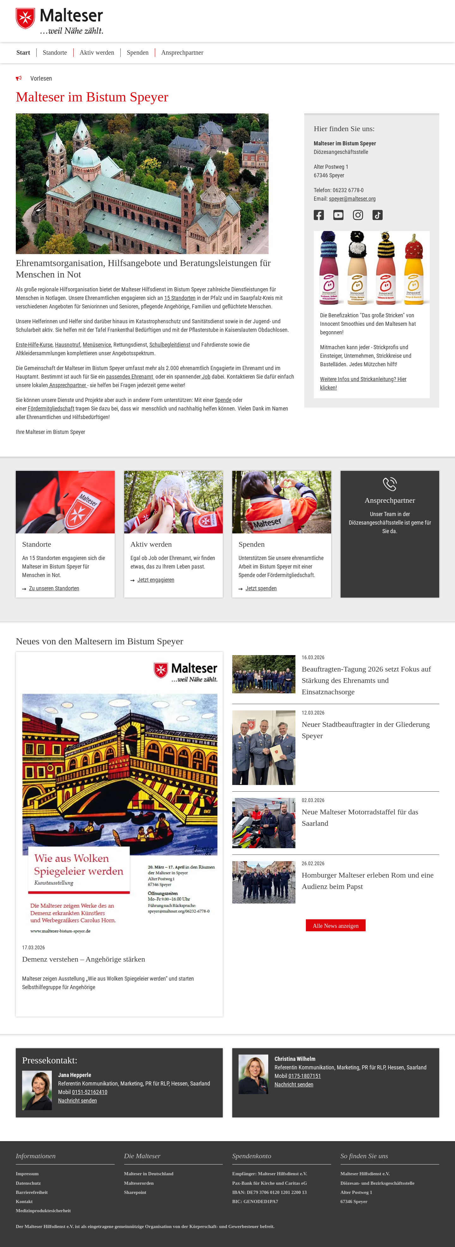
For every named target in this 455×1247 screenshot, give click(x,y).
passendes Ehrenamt (130, 376)
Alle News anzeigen (336, 926)
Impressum (27, 1173)
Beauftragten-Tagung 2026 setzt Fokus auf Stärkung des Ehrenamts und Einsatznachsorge (366, 680)
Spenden (138, 52)
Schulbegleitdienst (169, 344)
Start (23, 52)
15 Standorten (180, 298)
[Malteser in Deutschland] (66, 21)
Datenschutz (28, 1183)
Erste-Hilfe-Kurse (34, 344)
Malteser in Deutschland (148, 1173)
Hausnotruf (67, 344)
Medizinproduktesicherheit (43, 1210)
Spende (223, 400)
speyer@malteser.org (352, 198)
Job (205, 376)
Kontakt (24, 1201)
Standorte (55, 52)
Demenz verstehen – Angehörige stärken (83, 959)
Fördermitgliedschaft (51, 408)
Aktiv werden (97, 52)
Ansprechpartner (182, 52)
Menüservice (97, 344)
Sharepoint (135, 1192)
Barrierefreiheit (32, 1192)
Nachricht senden (77, 1100)
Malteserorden (139, 1183)
